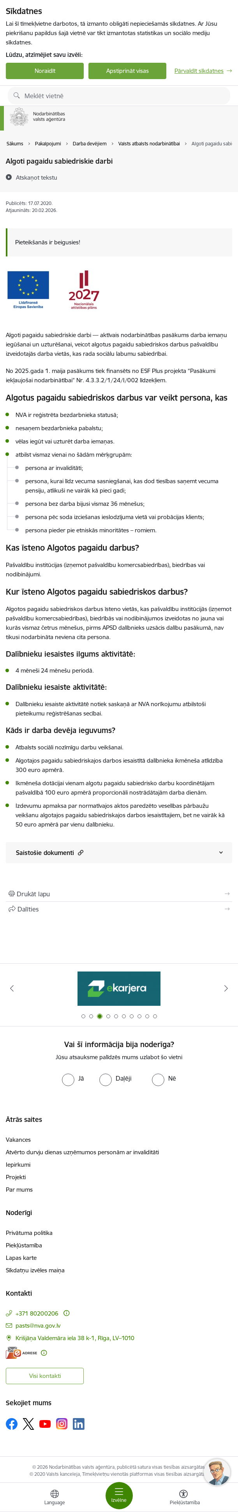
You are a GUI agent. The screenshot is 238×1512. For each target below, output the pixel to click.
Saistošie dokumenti (49, 852)
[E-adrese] (21, 1352)
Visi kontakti (45, 1376)
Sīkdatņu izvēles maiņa (35, 1270)
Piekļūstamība (24, 1245)
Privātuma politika (29, 1232)
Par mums (19, 1189)
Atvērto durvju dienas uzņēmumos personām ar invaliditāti (82, 1152)
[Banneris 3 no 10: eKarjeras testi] (119, 988)
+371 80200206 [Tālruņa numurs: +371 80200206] (37, 1313)
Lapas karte (21, 1257)
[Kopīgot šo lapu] (119, 909)
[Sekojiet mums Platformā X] (28, 1424)
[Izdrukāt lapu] (119, 894)
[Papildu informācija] (66, 1313)
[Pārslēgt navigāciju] (119, 1495)
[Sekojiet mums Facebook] (12, 1424)
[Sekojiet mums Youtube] (45, 1423)
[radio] (73, 1078)
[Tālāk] (226, 988)
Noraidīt (45, 70)
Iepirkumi (18, 1164)
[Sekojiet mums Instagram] (62, 1423)
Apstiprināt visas (127, 70)
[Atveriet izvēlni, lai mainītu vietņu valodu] (54, 1498)
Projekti (16, 1177)
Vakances (18, 1139)
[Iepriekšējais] (12, 988)
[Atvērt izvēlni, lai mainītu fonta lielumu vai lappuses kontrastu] (183, 1498)
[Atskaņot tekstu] (36, 177)
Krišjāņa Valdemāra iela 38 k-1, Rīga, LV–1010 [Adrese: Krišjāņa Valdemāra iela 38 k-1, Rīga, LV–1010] (75, 1338)
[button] (79, 852)
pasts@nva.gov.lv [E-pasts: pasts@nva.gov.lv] (38, 1325)
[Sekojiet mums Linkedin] (79, 1424)
